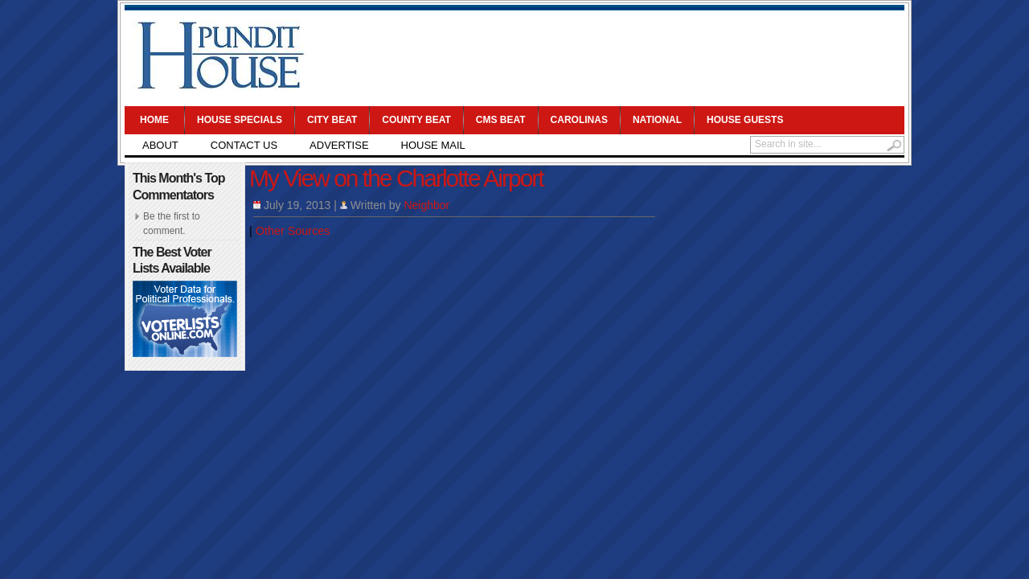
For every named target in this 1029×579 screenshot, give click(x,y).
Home (154, 119)
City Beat (332, 119)
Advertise (339, 145)
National (657, 119)
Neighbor (426, 205)
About (160, 145)
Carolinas (579, 119)
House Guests (745, 119)
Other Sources (293, 230)
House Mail (433, 145)
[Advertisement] (607, 56)
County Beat (416, 119)
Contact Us (244, 145)
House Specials (239, 119)
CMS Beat (501, 119)
